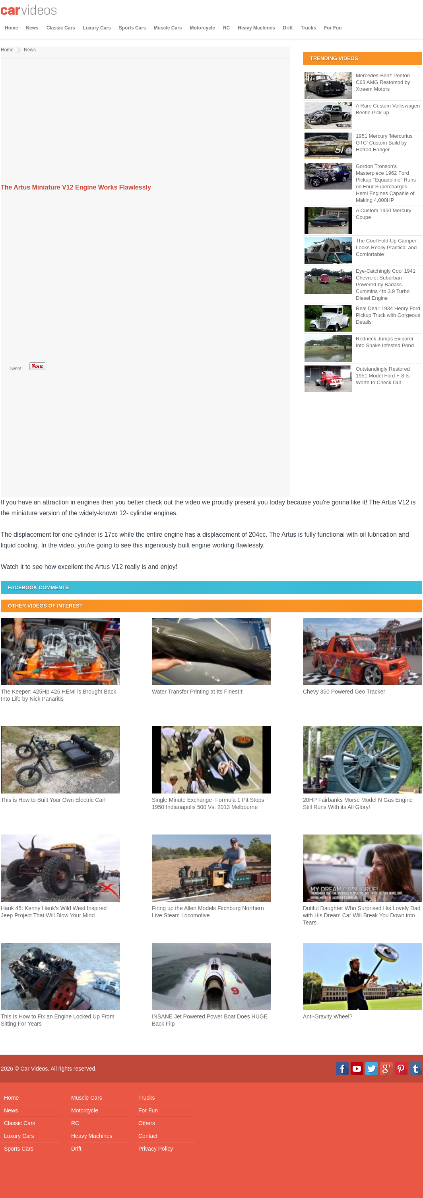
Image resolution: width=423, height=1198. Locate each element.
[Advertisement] (145, 122)
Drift (288, 28)
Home (11, 28)
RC (226, 28)
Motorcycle (202, 28)
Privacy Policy (155, 1148)
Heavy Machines (256, 28)
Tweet (15, 368)
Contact (147, 1136)
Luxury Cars (97, 28)
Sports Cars (132, 28)
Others (146, 1123)
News (32, 28)
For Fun (333, 28)
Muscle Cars (168, 28)
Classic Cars (61, 28)
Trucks (308, 28)
